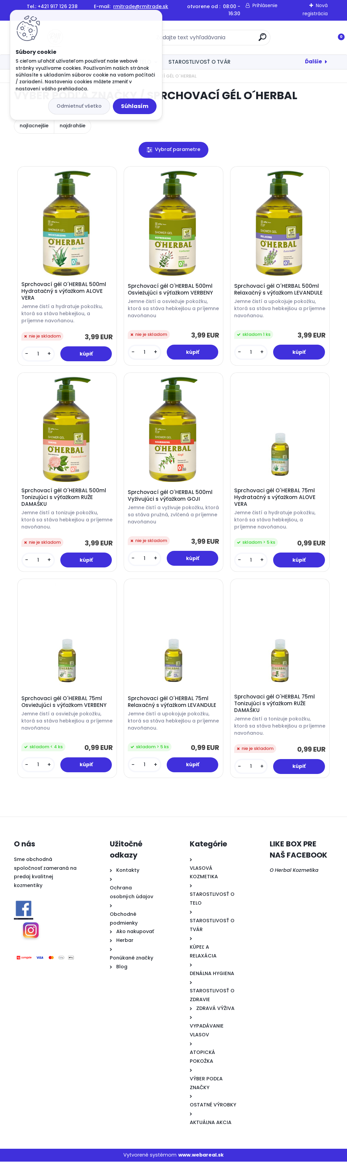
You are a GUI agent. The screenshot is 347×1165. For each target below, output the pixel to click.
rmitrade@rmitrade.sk (140, 6)
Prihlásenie (265, 5)
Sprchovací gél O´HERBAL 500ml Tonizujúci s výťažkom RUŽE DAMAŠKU (64, 499)
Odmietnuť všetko (79, 106)
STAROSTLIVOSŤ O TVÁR (199, 61)
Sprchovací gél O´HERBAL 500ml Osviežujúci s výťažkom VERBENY (170, 290)
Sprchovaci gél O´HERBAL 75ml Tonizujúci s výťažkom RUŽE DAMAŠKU (275, 706)
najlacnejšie (34, 125)
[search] (262, 39)
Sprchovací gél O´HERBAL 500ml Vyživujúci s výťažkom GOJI (170, 497)
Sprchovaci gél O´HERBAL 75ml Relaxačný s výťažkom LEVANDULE (172, 705)
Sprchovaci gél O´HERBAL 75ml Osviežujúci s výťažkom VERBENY (64, 705)
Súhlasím (134, 106)
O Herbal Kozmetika (294, 873)
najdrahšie (72, 125)
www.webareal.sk (201, 1158)
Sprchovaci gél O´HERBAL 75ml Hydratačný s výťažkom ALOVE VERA (275, 499)
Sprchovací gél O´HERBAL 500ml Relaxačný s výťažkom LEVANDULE (279, 290)
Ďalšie (313, 61)
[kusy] (38, 354)
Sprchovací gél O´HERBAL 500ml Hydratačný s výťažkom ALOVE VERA (64, 292)
